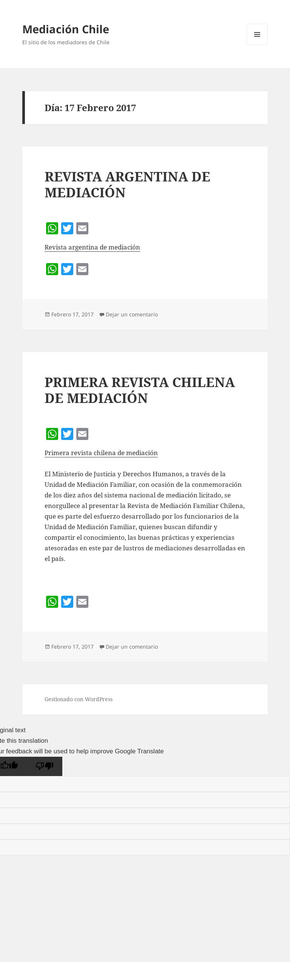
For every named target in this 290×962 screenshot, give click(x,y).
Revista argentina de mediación (92, 247)
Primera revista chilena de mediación (101, 452)
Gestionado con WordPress (79, 699)
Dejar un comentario (132, 314)
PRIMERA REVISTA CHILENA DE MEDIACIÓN (140, 390)
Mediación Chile (65, 29)
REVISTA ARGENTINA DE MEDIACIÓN (127, 184)
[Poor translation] (44, 766)
